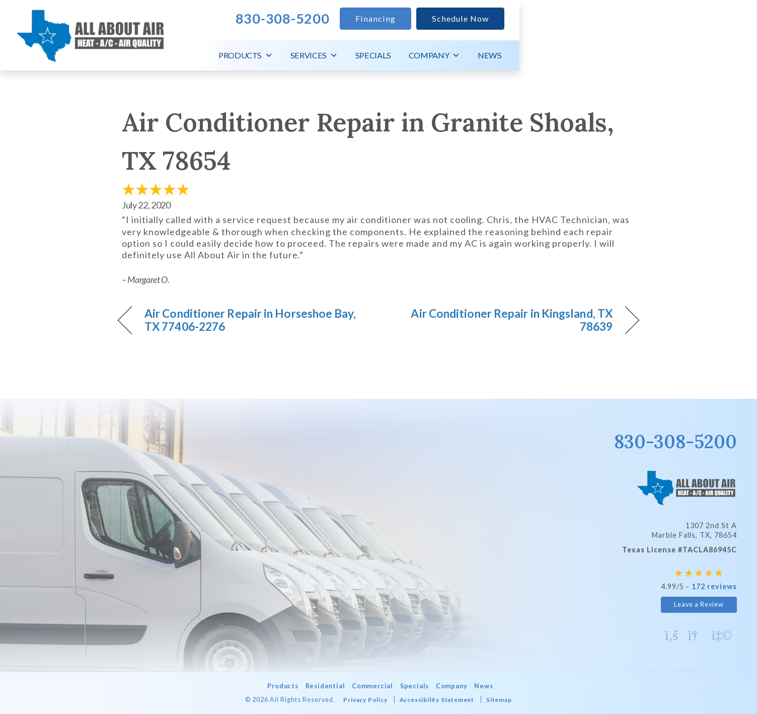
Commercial (371, 686)
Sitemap (506, 699)
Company (672, 55)
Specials (611, 55)
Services (551, 55)
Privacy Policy (359, 699)
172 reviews (714, 586)
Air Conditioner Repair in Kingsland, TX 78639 (503, 320)
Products (483, 55)
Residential (320, 686)
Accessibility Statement (437, 699)
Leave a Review (699, 604)
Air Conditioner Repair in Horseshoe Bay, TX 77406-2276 (245, 320)
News (727, 55)
